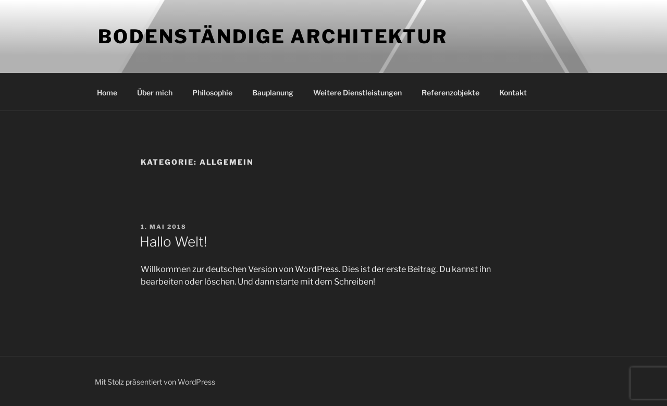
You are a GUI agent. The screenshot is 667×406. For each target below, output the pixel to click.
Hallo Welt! (173, 241)
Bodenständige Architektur (273, 36)
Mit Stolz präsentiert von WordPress (155, 381)
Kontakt (513, 92)
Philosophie (212, 92)
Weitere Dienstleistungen (357, 92)
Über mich (154, 92)
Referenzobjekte (450, 92)
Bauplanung (272, 92)
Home (107, 92)
